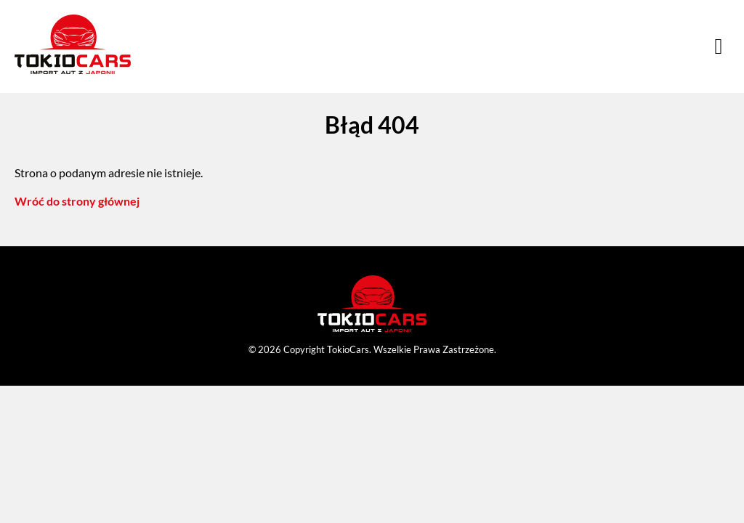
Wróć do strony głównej (77, 201)
